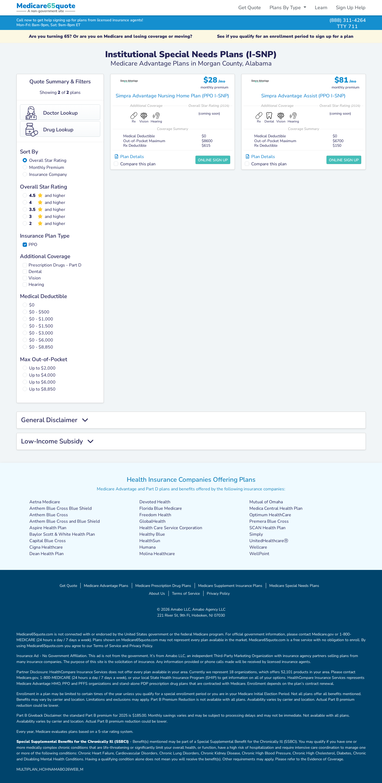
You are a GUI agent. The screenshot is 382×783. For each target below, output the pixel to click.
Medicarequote (45, 6)
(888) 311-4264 (347, 20)
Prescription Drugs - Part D (55, 265)
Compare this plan (138, 164)
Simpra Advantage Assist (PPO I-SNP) (303, 96)
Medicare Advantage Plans (106, 585)
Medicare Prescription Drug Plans (163, 585)
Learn (321, 7)
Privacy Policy (218, 593)
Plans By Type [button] (286, 7)
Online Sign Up (213, 160)
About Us (157, 593)
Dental (35, 272)
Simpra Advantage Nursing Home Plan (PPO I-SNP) (172, 96)
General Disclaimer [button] (54, 420)
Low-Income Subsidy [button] (57, 441)
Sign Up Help (351, 7)
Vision (35, 278)
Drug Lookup (49, 129)
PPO (33, 245)
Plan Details (129, 157)
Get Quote (249, 7)
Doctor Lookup (52, 113)
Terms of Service (186, 593)
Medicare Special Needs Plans (294, 585)
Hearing (36, 285)
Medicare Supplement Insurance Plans (230, 585)
